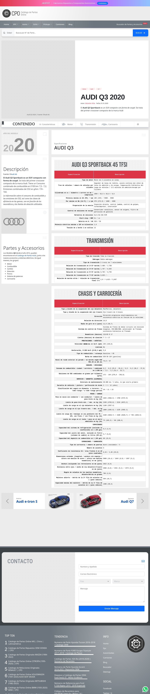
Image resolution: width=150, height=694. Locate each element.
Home (6, 24)
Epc (104, 617)
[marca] (128, 551)
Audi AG (14, 144)
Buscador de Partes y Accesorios (132, 24)
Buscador (107, 636)
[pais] (95, 551)
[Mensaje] (111, 564)
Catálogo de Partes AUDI (26, 225)
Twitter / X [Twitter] (107, 662)
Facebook (107, 658)
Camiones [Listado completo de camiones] (107, 627)
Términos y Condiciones (74, 690)
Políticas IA (89, 690)
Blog (70, 24)
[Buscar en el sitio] (140, 32)
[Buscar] (73, 32)
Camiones (60, 24)
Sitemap (106, 641)
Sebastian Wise (90, 73)
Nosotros (60, 690)
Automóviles (108, 622)
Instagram (107, 667)
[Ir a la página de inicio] (20, 13)
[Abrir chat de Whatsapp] (145, 689)
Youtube (106, 672)
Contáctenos (103, 3)
